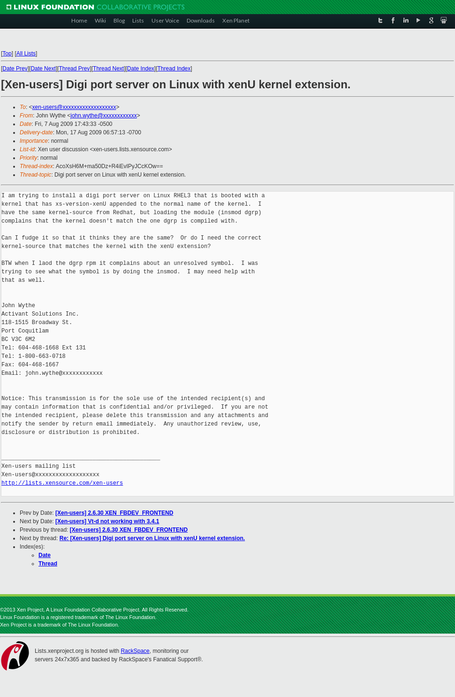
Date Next (42, 68)
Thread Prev (74, 68)
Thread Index (174, 68)
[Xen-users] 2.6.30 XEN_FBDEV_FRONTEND (114, 513)
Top (6, 53)
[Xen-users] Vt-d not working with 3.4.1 (107, 521)
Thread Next (108, 68)
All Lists (26, 53)
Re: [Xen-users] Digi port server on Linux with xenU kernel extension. (152, 538)
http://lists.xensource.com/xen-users (62, 483)
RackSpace (135, 651)
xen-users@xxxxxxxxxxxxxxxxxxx (74, 107)
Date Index (140, 68)
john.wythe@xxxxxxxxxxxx (103, 115)
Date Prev (14, 68)
